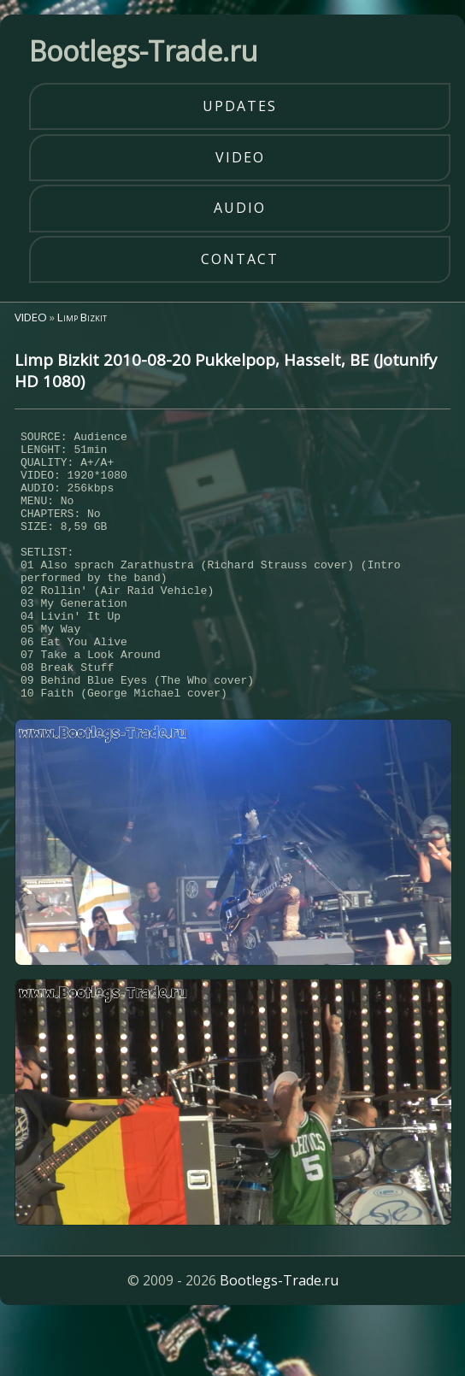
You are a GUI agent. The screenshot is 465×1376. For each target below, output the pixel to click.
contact (240, 259)
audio (240, 207)
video (240, 157)
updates (240, 106)
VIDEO (31, 317)
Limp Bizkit (82, 317)
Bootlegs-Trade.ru (279, 1336)
